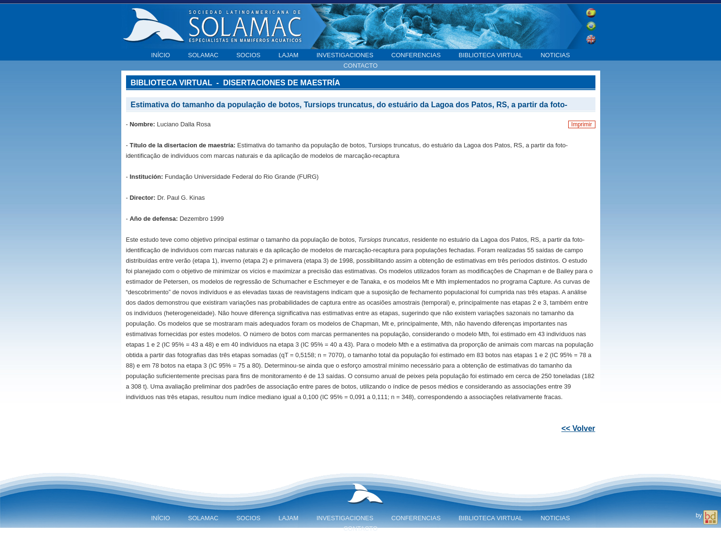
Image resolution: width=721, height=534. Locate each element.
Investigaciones (345, 55)
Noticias (555, 55)
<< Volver (578, 428)
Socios (248, 55)
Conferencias (416, 55)
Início (160, 55)
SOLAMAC (203, 55)
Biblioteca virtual (490, 55)
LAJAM (288, 55)
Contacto (360, 65)
